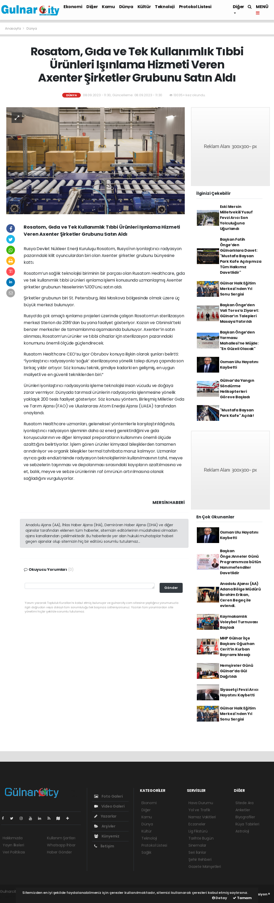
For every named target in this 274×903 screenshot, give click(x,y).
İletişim (104, 846)
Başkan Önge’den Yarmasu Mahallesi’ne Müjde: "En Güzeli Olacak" (239, 340)
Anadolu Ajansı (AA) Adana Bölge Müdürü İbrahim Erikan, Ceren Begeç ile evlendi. (240, 594)
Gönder (171, 587)
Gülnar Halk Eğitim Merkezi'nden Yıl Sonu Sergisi (238, 289)
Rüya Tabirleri (247, 824)
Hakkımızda (13, 838)
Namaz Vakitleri (202, 817)
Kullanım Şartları (61, 838)
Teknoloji (165, 7)
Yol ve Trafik (199, 810)
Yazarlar (105, 816)
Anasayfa (13, 28)
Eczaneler (197, 824)
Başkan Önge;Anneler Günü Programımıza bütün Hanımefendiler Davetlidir (240, 562)
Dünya (126, 7)
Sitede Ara (244, 802)
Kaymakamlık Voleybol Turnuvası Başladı (239, 622)
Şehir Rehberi (200, 859)
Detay (219, 897)
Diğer (92, 7)
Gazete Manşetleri (204, 866)
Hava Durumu (200, 802)
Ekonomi (73, 7)
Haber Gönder (59, 852)
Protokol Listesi (195, 7)
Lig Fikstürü (198, 831)
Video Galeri (109, 806)
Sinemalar (197, 845)
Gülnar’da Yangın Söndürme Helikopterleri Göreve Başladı (237, 389)
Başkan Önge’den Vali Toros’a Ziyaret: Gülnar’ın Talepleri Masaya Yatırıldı (239, 313)
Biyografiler (245, 817)
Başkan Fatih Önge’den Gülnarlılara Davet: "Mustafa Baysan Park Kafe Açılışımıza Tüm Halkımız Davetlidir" (240, 256)
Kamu (108, 7)
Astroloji (242, 831)
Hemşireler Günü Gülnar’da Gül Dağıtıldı (236, 671)
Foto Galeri (108, 796)
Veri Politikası (14, 852)
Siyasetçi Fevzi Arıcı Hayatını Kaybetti (239, 692)
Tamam (242, 897)
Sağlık (146, 852)
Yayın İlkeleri (13, 845)
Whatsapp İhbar (61, 845)
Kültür (144, 7)
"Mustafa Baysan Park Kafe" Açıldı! (237, 412)
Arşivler (104, 826)
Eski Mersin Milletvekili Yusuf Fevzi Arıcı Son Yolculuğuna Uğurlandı (236, 217)
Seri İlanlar (197, 852)
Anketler (242, 810)
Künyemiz (106, 836)
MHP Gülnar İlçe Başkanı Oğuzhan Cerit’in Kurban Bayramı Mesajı (237, 646)
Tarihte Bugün (201, 838)
